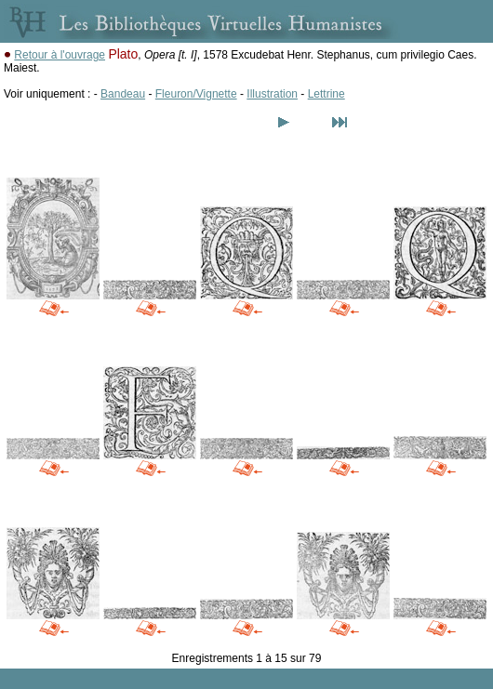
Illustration (272, 93)
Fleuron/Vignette (196, 93)
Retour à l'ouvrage (59, 54)
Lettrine (326, 93)
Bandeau (122, 93)
